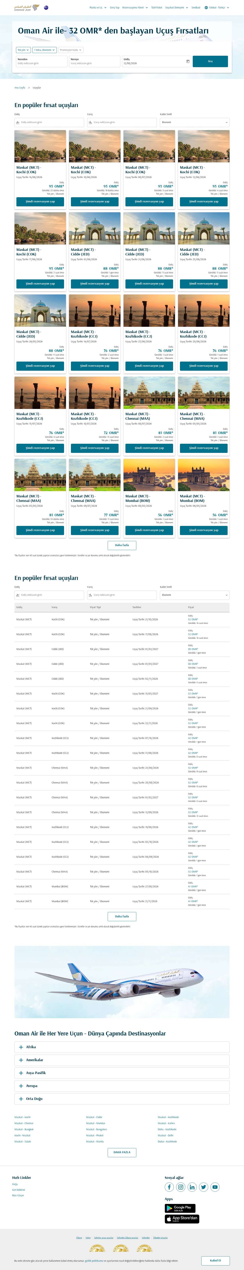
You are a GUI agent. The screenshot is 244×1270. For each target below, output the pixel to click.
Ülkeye (79, 1238)
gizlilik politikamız (94, 1261)
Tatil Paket (156, 7)
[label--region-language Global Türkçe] (217, 7)
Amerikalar (30, 1060)
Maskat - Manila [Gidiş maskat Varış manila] (95, 1141)
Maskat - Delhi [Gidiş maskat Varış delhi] (165, 1135)
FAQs (15, 1184)
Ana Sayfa (19, 87)
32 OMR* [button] (85, 31)
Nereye (75, 59)
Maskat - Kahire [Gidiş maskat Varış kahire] (166, 1123)
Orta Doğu (30, 1099)
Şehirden (146, 1238)
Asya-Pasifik (32, 1073)
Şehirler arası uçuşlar (103, 1238)
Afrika (27, 1047)
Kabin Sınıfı (166, 114)
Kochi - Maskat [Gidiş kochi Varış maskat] (22, 1135)
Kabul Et (215, 1260)
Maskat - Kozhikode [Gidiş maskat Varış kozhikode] (168, 1117)
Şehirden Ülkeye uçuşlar (127, 1238)
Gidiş (127, 59)
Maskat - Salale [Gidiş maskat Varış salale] (22, 1141)
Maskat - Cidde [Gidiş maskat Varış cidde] (94, 1117)
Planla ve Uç (99, 7)
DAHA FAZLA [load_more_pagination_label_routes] (122, 1152)
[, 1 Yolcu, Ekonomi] (42, 50)
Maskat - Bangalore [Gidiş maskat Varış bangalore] (96, 1129)
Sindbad (196, 7)
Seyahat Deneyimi (177, 7)
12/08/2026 (130, 63)
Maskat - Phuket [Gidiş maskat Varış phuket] (95, 1135)
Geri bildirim (18, 1190)
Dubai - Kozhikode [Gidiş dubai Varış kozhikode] (167, 1141)
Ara (210, 61)
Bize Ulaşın (18, 1195)
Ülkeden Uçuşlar (160, 1238)
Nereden (22, 59)
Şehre (88, 1238)
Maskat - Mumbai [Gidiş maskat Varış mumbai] (95, 1123)
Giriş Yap (114, 7)
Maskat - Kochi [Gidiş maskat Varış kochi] (22, 1117)
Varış (90, 114)
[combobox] (42, 63)
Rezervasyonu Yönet (136, 7)
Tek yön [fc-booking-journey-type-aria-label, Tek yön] (21, 50)
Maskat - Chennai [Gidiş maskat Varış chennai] (23, 1123)
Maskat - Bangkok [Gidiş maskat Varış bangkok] (24, 1129)
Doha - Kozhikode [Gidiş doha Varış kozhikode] (167, 1129)
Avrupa (27, 1086)
